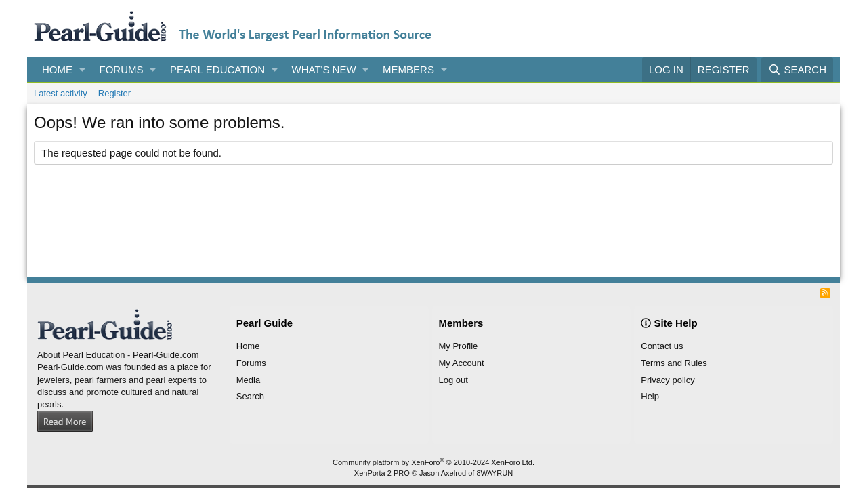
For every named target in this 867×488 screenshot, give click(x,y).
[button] (82, 69)
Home (57, 69)
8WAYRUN (494, 473)
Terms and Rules (674, 363)
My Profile (458, 346)
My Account (461, 363)
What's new (324, 69)
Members (408, 69)
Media (248, 380)
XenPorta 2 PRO (382, 473)
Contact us (662, 346)
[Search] (797, 69)
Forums (122, 69)
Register (114, 93)
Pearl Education (217, 69)
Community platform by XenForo (433, 462)
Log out (453, 380)
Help (650, 396)
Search (250, 396)
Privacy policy (667, 380)
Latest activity (60, 93)
